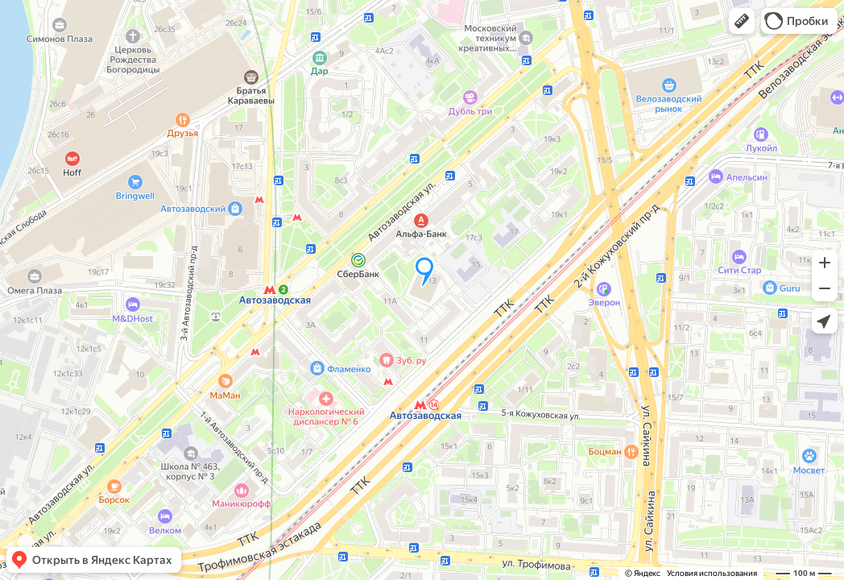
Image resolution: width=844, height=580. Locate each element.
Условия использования (712, 573)
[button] (742, 21)
